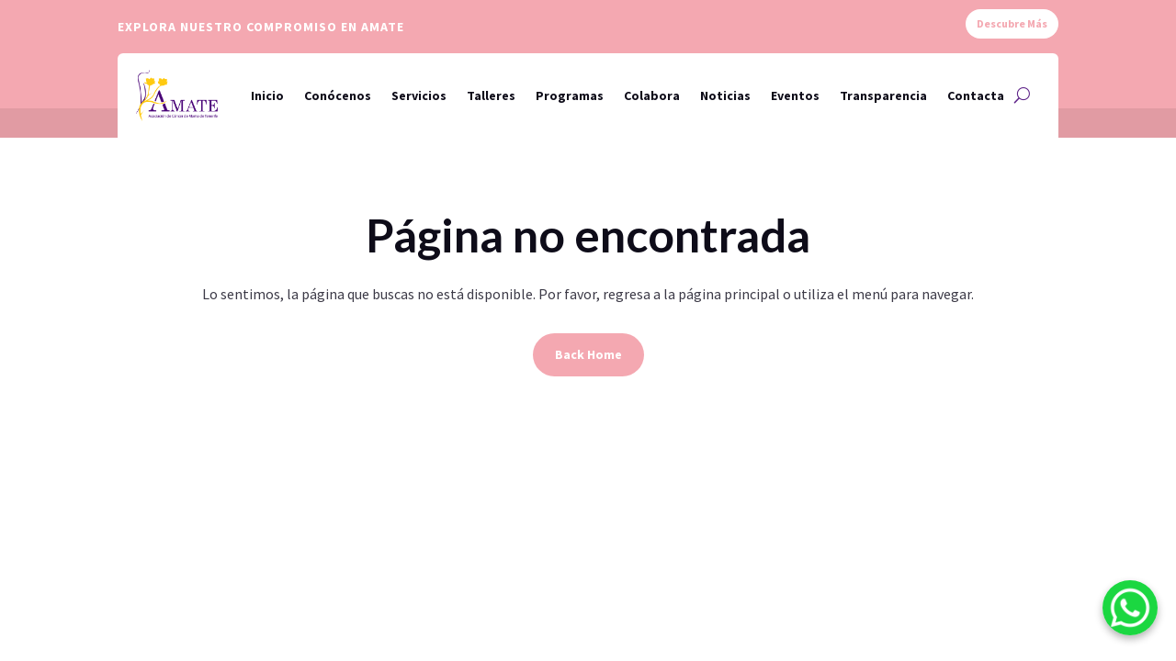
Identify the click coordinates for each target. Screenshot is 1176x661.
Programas (570, 95)
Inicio (267, 95)
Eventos (795, 95)
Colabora (652, 95)
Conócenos (337, 95)
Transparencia (883, 95)
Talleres (491, 95)
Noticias (725, 95)
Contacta (975, 95)
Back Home (588, 354)
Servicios (419, 95)
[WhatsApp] (1130, 611)
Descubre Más (1012, 23)
